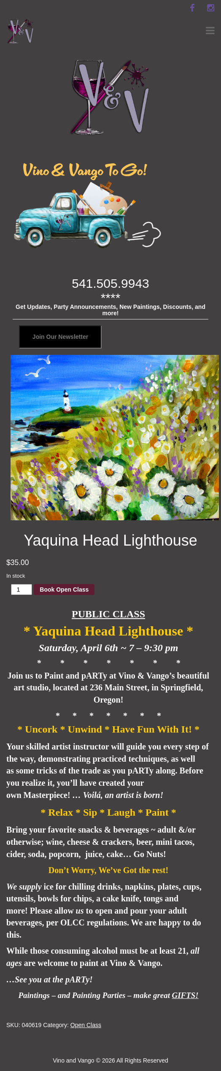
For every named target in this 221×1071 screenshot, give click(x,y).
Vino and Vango (73, 1060)
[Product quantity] (21, 589)
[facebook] (192, 8)
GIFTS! (185, 995)
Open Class (85, 1025)
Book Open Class (64, 589)
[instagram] (210, 8)
